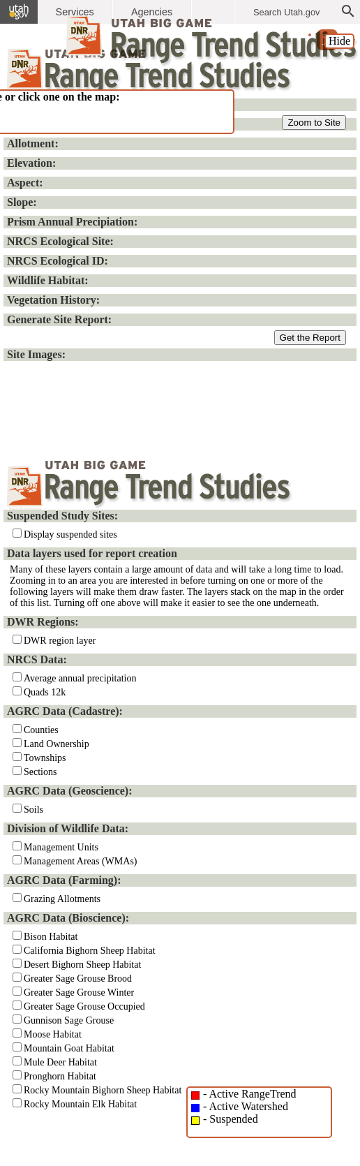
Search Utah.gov (286, 12)
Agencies (151, 11)
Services (75, 11)
